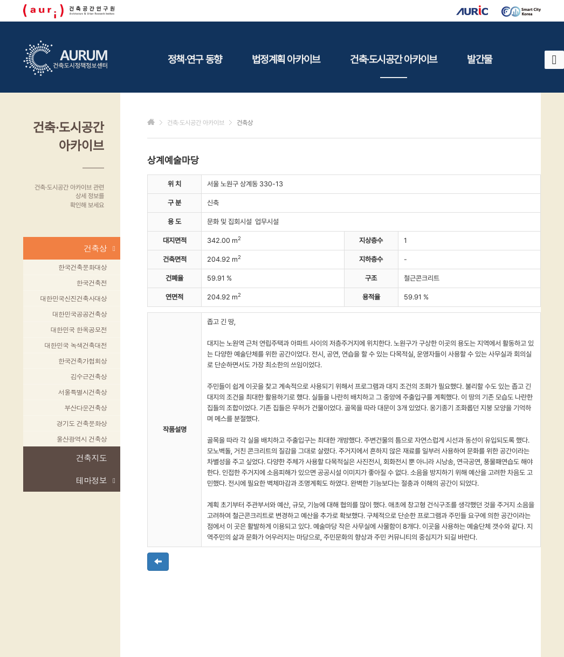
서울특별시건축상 (82, 391)
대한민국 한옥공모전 (78, 329)
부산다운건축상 (85, 407)
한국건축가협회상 (82, 360)
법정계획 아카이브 (286, 59)
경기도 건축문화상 (82, 423)
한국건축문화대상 (82, 266)
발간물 (479, 59)
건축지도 (91, 457)
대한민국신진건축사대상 (73, 298)
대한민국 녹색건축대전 (75, 345)
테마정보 (95, 480)
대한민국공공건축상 (79, 313)
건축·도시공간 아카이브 (393, 65)
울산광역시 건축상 (82, 438)
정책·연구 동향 (195, 59)
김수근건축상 (89, 376)
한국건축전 (92, 282)
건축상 (99, 248)
